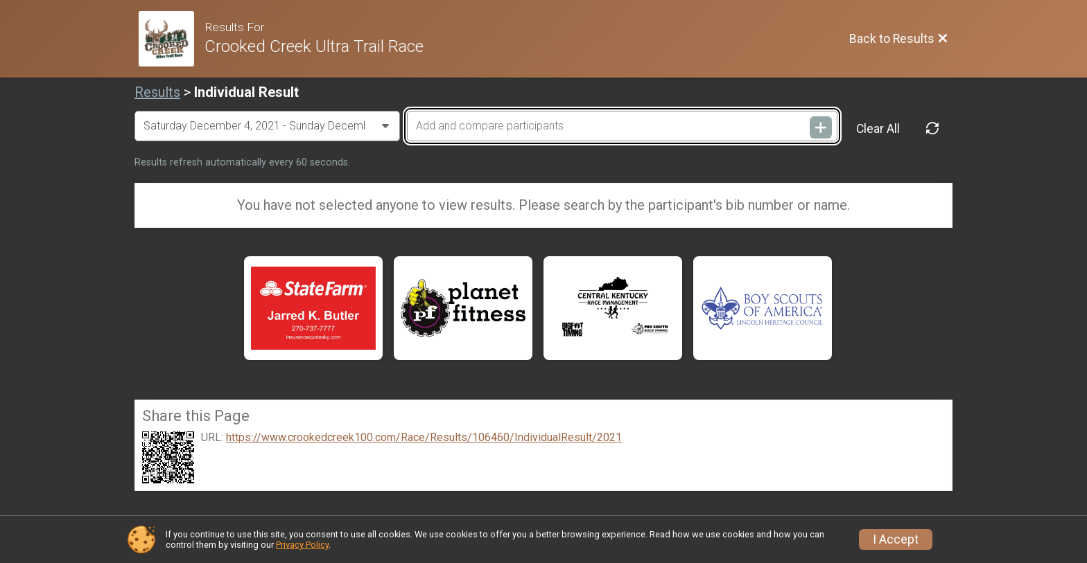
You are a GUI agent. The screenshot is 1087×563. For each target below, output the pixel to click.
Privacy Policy (302, 544)
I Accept (896, 539)
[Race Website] (172, 38)
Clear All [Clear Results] (878, 129)
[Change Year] (267, 126)
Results (157, 92)
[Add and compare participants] (622, 126)
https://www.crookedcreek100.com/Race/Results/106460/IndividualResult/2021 (424, 437)
